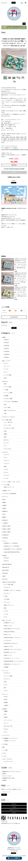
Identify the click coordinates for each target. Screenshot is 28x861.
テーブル (6, 369)
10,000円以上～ (6, 535)
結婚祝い (4, 502)
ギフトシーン (5, 694)
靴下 (5, 687)
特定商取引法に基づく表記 (8, 778)
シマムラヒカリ (7, 640)
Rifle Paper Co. (6, 567)
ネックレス (6, 454)
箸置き (5, 434)
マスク (5, 684)
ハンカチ (6, 614)
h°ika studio (5, 573)
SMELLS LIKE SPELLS (9, 631)
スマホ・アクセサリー (7, 759)
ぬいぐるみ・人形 (8, 726)
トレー (5, 445)
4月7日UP (6, 348)
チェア (5, 372)
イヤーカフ (6, 475)
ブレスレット (7, 460)
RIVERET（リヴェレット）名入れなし (12, 590)
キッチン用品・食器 (7, 419)
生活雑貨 (6, 395)
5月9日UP (6, 339)
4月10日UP (6, 345)
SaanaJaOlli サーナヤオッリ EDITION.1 (13, 549)
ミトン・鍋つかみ (8, 422)
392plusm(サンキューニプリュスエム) (12, 649)
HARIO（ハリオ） (8, 625)
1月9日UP (6, 357)
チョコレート (5, 496)
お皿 (5, 431)
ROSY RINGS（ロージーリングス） (12, 628)
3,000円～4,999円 (6, 529)
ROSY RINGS (6, 570)
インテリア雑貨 (7, 375)
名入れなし (6, 560)
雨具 (5, 608)
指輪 (5, 466)
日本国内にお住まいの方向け (14, 177)
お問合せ (4, 773)
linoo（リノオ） (7, 634)
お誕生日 (4, 505)
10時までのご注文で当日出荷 (9, 582)
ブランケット (7, 678)
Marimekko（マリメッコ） (10, 652)
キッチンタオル (7, 448)
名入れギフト (5, 381)
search (13, 2)
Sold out (14, 172)
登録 (4, 794)
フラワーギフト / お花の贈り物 (11, 401)
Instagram (14, 806)
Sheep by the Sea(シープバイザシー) (12, 637)
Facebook (14, 812)
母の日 (4, 499)
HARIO (4, 576)
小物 (5, 413)
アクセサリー (5, 452)
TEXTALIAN (5, 537)
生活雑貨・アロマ (6, 490)
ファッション (7, 602)
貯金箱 (5, 717)
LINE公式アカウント (14, 809)
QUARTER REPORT (7, 564)
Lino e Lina (5, 579)
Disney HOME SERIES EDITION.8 (11, 552)
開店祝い (4, 517)
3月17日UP (6, 351)
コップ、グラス (7, 425)
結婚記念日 (5, 511)
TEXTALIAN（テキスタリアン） (11, 643)
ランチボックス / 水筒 (9, 428)
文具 (5, 404)
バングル (6, 478)
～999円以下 (5, 523)
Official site (14, 804)
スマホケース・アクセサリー (9, 416)
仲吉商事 (6, 667)
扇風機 (5, 711)
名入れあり (6, 557)
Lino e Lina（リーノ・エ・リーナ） (12, 658)
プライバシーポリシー (7, 775)
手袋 (5, 681)
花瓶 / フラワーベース (9, 487)
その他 (5, 596)
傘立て (5, 378)
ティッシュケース (8, 720)
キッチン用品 (7, 407)
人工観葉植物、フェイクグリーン (10, 738)
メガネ (5, 690)
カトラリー (6, 442)
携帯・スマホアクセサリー (10, 410)
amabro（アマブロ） (9, 646)
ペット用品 (5, 750)
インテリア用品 (7, 386)
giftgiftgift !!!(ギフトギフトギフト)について (11, 771)
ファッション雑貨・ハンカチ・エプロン (11, 481)
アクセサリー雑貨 (8, 398)
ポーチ (5, 617)
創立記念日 (5, 520)
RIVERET (5, 555)
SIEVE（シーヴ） (8, 655)
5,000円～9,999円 (6, 532)
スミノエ (4, 540)
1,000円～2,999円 (6, 526)
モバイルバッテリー (8, 761)
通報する (14, 180)
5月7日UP (6, 342)
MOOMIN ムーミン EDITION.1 (11, 543)
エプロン (6, 611)
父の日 (4, 514)
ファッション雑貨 (8, 392)
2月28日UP (6, 354)
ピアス (5, 457)
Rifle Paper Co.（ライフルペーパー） (12, 664)
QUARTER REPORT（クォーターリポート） (14, 661)
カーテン (6, 363)
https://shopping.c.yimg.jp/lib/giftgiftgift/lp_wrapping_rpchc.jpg (14, 149)
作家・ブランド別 (6, 620)
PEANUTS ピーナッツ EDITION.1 (11, 546)
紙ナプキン (6, 440)
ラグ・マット (7, 366)
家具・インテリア (6, 360)
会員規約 (4, 780)
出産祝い (4, 508)
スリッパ (6, 723)
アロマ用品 (6, 599)
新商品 (4, 337)
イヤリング (6, 463)
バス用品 (6, 389)
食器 (5, 383)
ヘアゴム (6, 469)
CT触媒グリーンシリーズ (9, 740)
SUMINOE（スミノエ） (9, 622)
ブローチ (6, 472)
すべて (4, 310)
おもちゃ (6, 729)
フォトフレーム (6, 735)
